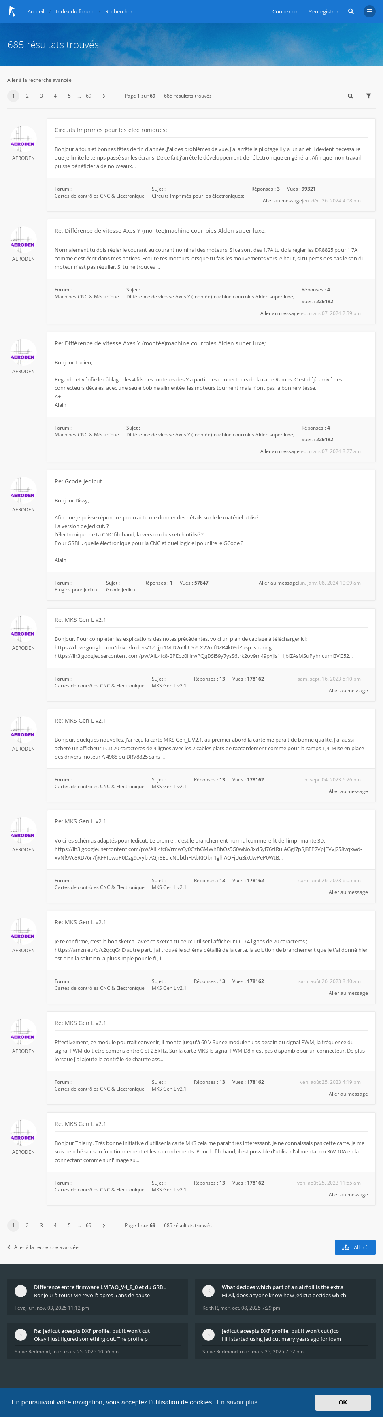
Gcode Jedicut (121, 589)
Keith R (210, 1307)
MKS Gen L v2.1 (169, 685)
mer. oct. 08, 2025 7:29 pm (250, 1307)
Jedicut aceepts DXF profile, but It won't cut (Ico (280, 1330)
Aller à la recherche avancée (39, 80)
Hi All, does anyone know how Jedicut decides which (284, 1295)
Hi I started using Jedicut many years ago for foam (281, 1339)
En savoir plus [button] (237, 1402)
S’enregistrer (323, 11)
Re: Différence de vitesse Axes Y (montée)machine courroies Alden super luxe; (160, 230)
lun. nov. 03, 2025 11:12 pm (58, 1307)
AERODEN (23, 158)
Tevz (20, 1307)
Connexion (285, 11)
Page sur (140, 95)
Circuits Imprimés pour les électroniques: (111, 130)
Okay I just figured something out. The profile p (91, 1339)
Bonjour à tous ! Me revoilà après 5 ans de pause (92, 1295)
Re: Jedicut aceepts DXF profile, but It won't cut (92, 1330)
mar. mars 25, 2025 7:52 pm (272, 1351)
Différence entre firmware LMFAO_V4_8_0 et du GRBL (100, 1287)
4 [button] (55, 95)
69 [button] (88, 95)
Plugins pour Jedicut (77, 589)
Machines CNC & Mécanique (87, 296)
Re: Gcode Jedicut (78, 481)
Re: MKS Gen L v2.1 (80, 619)
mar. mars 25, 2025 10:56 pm (85, 1351)
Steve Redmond (32, 1351)
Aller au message (282, 200)
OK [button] (342, 1402)
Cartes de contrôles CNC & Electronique (100, 195)
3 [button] (41, 95)
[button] (104, 96)
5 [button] (69, 95)
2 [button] (27, 95)
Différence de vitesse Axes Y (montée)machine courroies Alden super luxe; (210, 296)
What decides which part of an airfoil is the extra (283, 1287)
